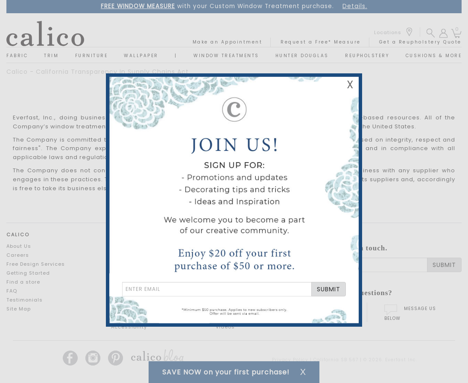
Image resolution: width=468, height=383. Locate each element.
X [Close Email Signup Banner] (350, 84)
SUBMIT (328, 289)
